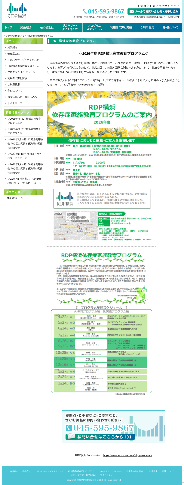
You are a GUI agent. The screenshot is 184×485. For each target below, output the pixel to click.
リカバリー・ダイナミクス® (23, 59)
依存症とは (14, 53)
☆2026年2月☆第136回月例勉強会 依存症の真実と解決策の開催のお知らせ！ (25, 168)
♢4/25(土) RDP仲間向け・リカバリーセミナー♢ (25, 155)
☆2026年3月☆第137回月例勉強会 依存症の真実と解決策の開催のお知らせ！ (25, 143)
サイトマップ (15, 103)
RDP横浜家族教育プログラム (23, 65)
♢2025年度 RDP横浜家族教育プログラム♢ (24, 120)
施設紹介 (12, 47)
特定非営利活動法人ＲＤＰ (92, 480)
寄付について (15, 90)
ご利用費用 (14, 84)
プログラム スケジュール (21, 72)
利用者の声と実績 (17, 78)
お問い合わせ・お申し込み (22, 97)
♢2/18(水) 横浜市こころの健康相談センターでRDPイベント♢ (25, 180)
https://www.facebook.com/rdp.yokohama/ (127, 455)
